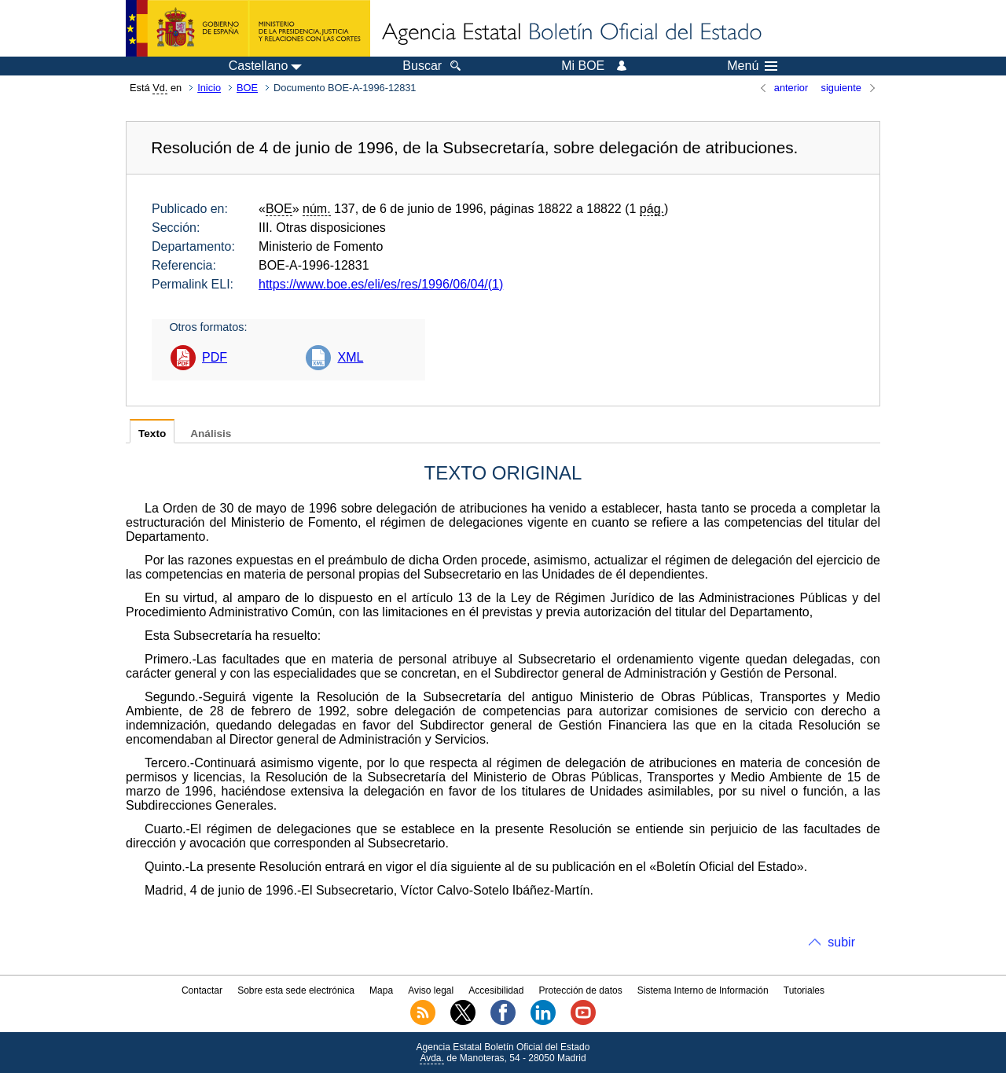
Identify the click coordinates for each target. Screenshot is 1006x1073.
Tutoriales (804, 990)
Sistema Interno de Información (703, 990)
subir (841, 942)
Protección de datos (580, 990)
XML (350, 357)
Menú (752, 66)
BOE (247, 88)
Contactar (202, 990)
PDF (214, 357)
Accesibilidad (495, 990)
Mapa (381, 990)
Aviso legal (430, 990)
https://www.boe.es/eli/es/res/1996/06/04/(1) (381, 284)
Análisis (210, 433)
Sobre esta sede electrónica (295, 990)
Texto (152, 433)
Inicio (209, 88)
